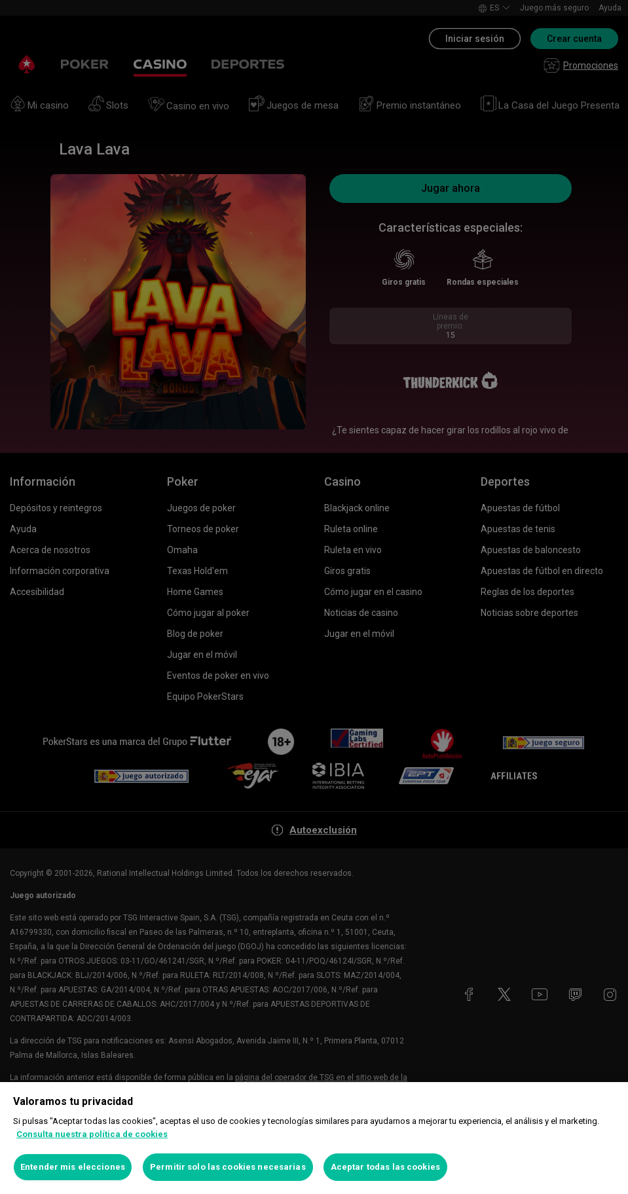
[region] (314, 1138)
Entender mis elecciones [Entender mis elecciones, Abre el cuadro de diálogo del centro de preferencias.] (72, 1167)
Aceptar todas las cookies (385, 1167)
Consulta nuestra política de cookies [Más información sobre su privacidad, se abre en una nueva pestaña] (92, 1134)
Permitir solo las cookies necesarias (228, 1167)
